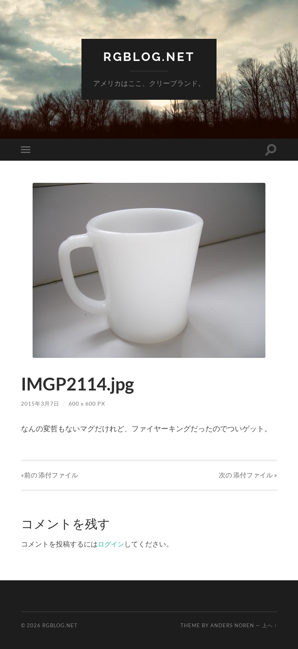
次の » (248, 474)
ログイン (112, 544)
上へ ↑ (269, 625)
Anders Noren (232, 625)
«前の (49, 474)
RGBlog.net (149, 56)
